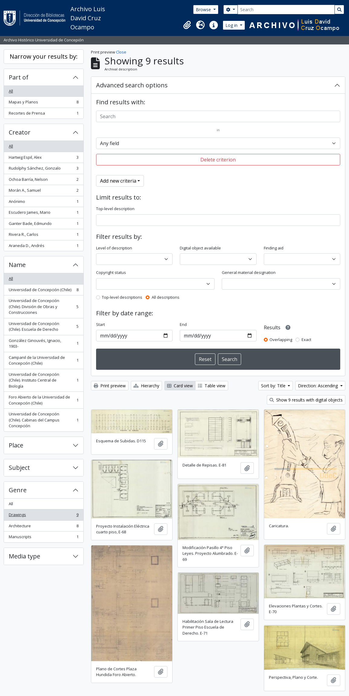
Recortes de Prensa (43, 114)
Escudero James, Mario (43, 214)
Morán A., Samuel (43, 191)
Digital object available (200, 248)
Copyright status (111, 272)
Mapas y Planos (43, 103)
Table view (211, 386)
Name (17, 265)
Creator (20, 132)
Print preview (110, 386)
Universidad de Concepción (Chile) (43, 291)
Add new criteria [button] (118, 180)
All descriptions (165, 297)
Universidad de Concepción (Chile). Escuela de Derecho (43, 326)
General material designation (249, 272)
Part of (18, 77)
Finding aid (273, 248)
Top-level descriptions (122, 297)
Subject (19, 467)
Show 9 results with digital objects (306, 400)
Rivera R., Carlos (43, 236)
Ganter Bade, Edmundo (43, 225)
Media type (24, 556)
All (11, 91)
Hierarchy (146, 386)
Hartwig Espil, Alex (43, 158)
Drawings (43, 516)
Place (16, 445)
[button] (187, 25)
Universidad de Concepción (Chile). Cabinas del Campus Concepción (43, 419)
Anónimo (43, 203)
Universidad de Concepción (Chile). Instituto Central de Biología (43, 380)
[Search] (286, 9)
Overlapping (281, 339)
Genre (18, 490)
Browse (204, 9)
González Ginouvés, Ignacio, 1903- (43, 343)
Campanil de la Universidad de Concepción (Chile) (43, 360)
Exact (306, 339)
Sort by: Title (274, 386)
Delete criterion (218, 159)
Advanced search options (132, 85)
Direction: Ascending (318, 386)
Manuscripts (43, 538)
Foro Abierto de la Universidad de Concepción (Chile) (43, 400)
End (183, 324)
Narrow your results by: (44, 56)
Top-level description (115, 208)
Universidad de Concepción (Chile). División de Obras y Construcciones (43, 306)
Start (100, 324)
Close (121, 52)
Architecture (43, 527)
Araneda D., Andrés (43, 247)
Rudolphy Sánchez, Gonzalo (43, 169)
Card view (180, 386)
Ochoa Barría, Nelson (43, 181)
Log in (232, 25)
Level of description (114, 248)
